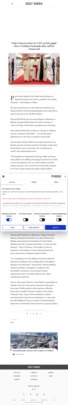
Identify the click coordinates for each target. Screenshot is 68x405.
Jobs (14, 400)
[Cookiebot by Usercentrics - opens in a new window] (52, 176)
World (51, 372)
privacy (23, 400)
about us (33, 400)
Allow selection (34, 227)
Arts (51, 376)
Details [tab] (34, 182)
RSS (54, 400)
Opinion (34, 379)
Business (17, 376)
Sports (17, 379)
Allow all (55, 227)
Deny (12, 227)
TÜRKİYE (34, 372)
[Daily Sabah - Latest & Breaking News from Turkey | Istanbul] (34, 3)
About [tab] (56, 182)
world (12, 322)
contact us (44, 400)
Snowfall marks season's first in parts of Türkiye (33, 350)
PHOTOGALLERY (20, 354)
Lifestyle (34, 376)
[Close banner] (65, 176)
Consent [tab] (12, 182)
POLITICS (17, 372)
